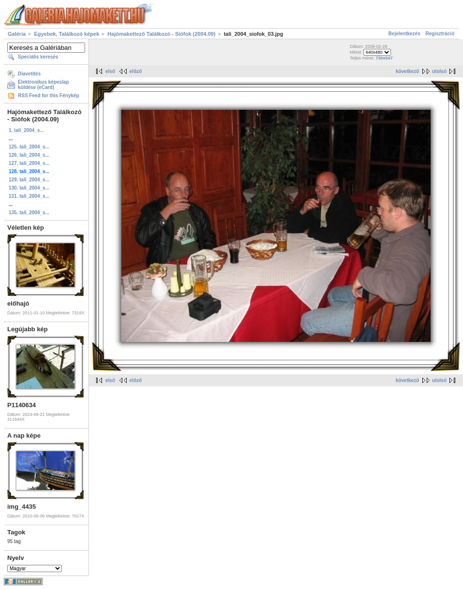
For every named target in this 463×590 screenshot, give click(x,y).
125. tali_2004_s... (29, 146)
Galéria (17, 34)
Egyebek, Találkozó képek (66, 34)
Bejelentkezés (404, 33)
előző (136, 71)
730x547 (384, 58)
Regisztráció (440, 33)
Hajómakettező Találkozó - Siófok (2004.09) (161, 34)
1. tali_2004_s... (26, 130)
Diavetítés (29, 73)
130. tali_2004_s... (29, 188)
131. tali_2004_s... (29, 196)
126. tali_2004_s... (29, 155)
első (110, 71)
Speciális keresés (38, 56)
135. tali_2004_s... (29, 212)
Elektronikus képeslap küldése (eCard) (43, 84)
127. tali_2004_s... (29, 163)
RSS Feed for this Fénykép (48, 95)
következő (407, 71)
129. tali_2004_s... (29, 179)
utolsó (439, 71)
